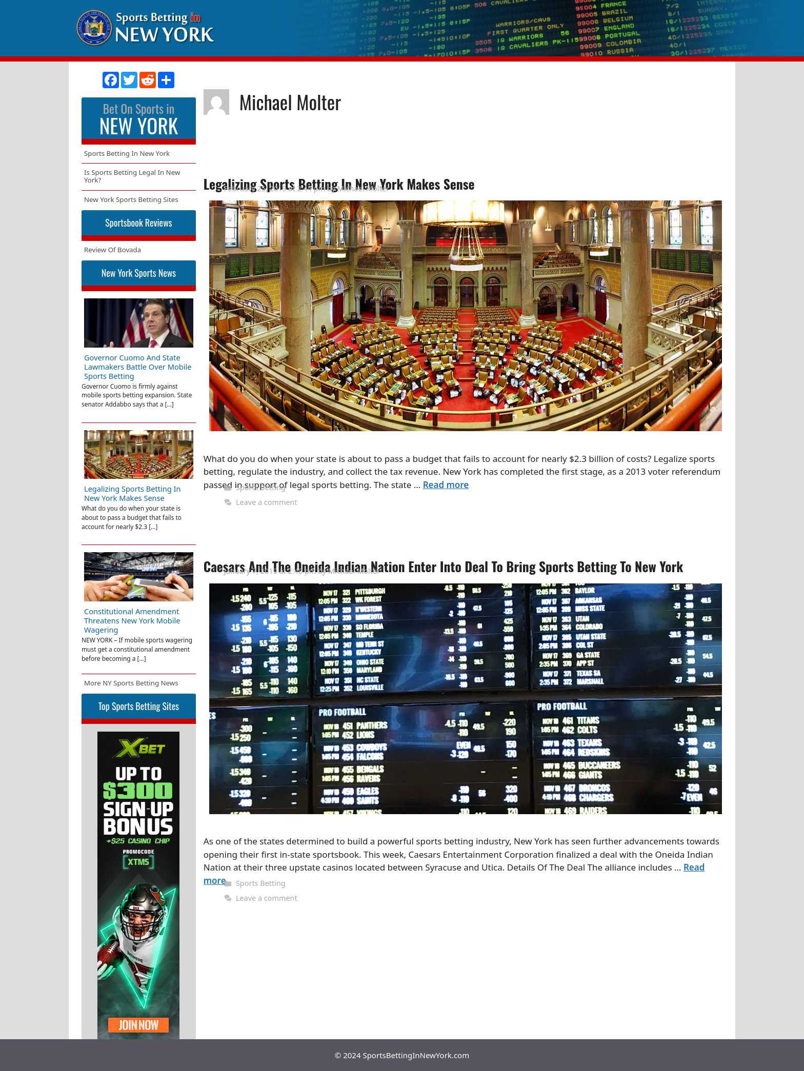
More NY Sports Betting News (131, 683)
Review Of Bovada (112, 249)
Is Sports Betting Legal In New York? (132, 176)
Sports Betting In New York (127, 153)
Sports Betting (261, 487)
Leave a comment (266, 502)
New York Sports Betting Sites (131, 199)
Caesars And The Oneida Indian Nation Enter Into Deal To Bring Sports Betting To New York (444, 566)
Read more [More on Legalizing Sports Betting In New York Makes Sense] (446, 485)
